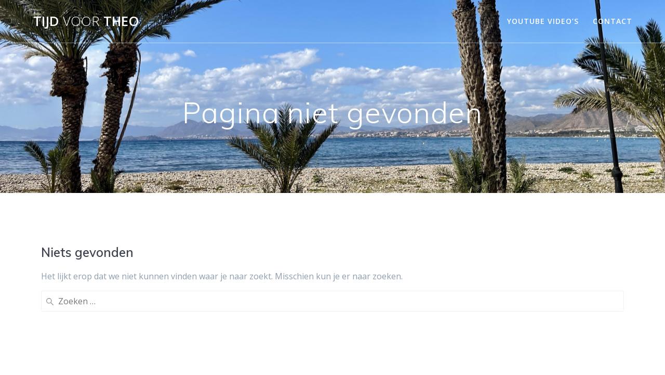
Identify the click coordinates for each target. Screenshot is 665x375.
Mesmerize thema (443, 348)
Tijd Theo (86, 21)
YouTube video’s (543, 21)
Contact (612, 21)
